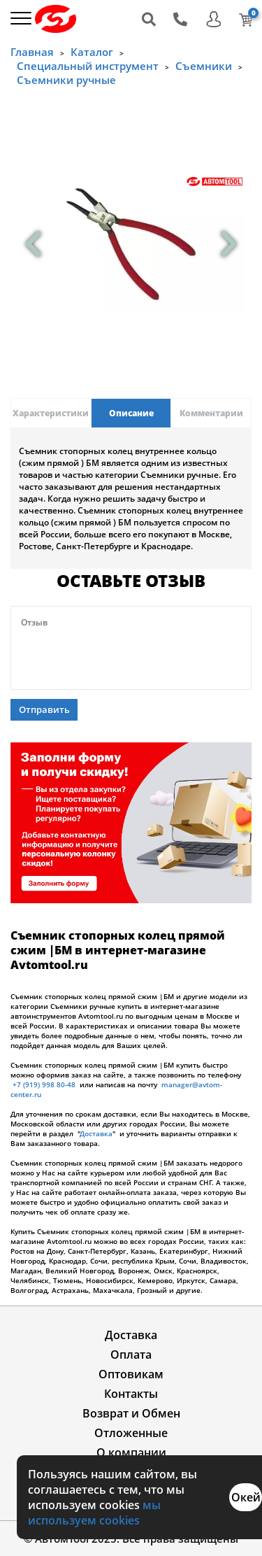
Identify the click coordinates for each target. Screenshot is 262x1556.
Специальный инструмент (88, 66)
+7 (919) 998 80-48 (44, 1084)
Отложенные (131, 1433)
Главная (32, 52)
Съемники (203, 66)
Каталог (92, 52)
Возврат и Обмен (131, 1413)
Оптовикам (131, 1374)
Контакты (131, 1393)
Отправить (44, 709)
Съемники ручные (66, 80)
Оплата (131, 1354)
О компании (131, 1452)
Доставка (96, 1133)
